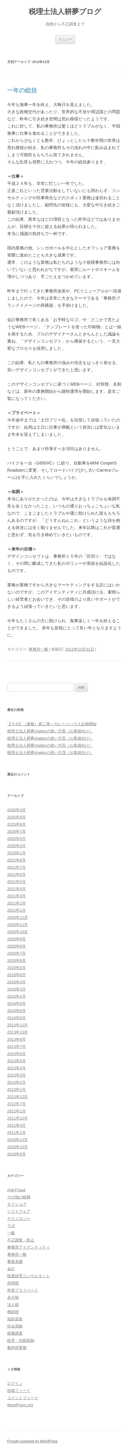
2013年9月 (16, 1039)
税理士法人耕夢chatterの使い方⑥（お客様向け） (50, 731)
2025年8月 (16, 824)
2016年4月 (16, 982)
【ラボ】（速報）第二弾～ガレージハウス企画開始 (52, 724)
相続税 (13, 1312)
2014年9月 (16, 1003)
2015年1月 (16, 996)
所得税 (13, 1283)
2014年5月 (16, 1018)
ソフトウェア (18, 1211)
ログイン (15, 1383)
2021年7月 (16, 867)
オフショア (17, 1204)
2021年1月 (16, 910)
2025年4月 (16, 846)
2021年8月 (16, 860)
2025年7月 (16, 831)
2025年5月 (16, 838)
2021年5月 (16, 881)
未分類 (13, 1297)
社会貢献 (15, 1326)
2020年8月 (16, 946)
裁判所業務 (17, 1347)
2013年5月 (16, 1061)
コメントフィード (22, 1398)
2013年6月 (16, 1053)
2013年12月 (17, 1025)
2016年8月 (16, 975)
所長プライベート (22, 1290)
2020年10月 (17, 932)
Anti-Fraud (16, 1190)
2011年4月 (16, 1125)
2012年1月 (16, 1111)
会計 (11, 1269)
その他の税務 (18, 1197)
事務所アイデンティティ (28, 1247)
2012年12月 (17, 1096)
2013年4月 (16, 1068)
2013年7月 (16, 1046)
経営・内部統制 (20, 1340)
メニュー (65, 39)
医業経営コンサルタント (28, 1276)
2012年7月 (16, 1104)
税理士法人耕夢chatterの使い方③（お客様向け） (50, 752)
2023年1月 (16, 853)
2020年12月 (17, 917)
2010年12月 (17, 1139)
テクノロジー (18, 1218)
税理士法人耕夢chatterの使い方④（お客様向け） (50, 745)
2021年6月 (16, 874)
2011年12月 (17, 1118)
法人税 (13, 1304)
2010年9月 (16, 1154)
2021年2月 (16, 903)
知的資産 (15, 1319)
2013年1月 (16, 1089)
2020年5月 (16, 967)
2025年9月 (16, 817)
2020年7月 (16, 953)
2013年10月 (17, 1032)
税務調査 (15, 1333)
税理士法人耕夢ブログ (65, 11)
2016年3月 (16, 989)
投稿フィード (18, 1390)
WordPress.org (20, 1405)
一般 (11, 1233)
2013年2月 (16, 1082)
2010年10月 (17, 1147)
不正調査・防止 (20, 1240)
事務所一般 (38, 649)
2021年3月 (16, 896)
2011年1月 (16, 1132)
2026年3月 (16, 810)
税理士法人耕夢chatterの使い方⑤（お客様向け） (50, 738)
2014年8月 (16, 1010)
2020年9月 (16, 939)
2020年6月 (16, 960)
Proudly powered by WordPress (32, 1441)
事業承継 (15, 1261)
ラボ (11, 1225)
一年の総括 (22, 90)
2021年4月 (16, 889)
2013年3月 (16, 1075)
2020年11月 (17, 924)
